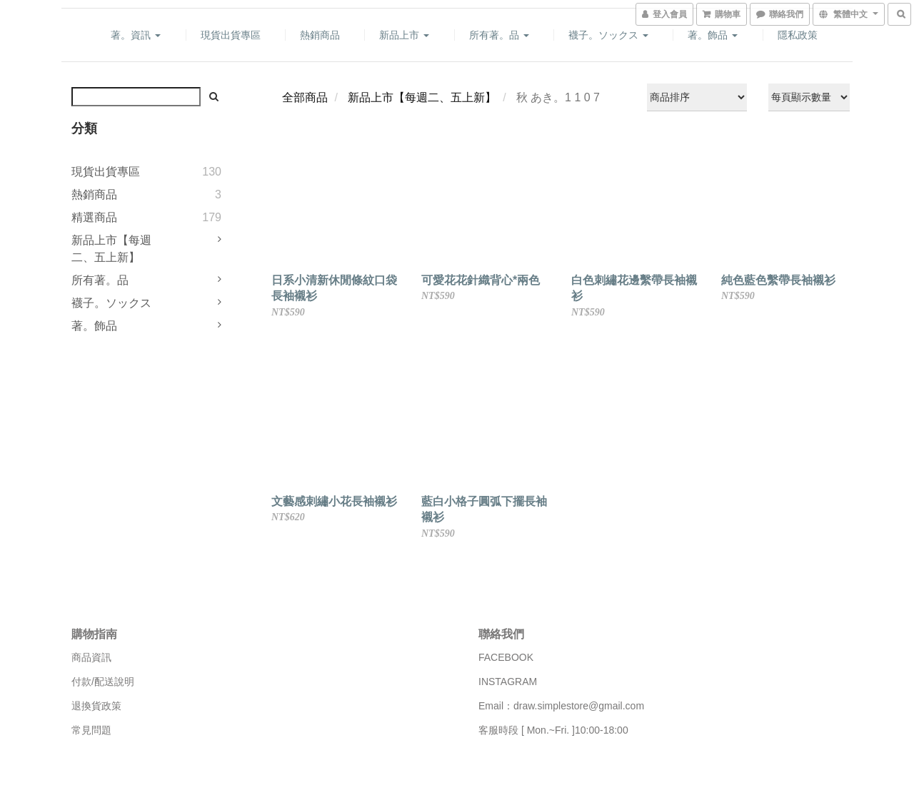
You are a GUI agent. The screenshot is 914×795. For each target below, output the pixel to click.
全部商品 (305, 97)
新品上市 (404, 35)
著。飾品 (713, 35)
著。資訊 (136, 35)
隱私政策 (798, 35)
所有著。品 (499, 35)
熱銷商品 (320, 35)
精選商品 (94, 217)
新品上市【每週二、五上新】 (111, 248)
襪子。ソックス (608, 35)
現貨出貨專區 (231, 35)
